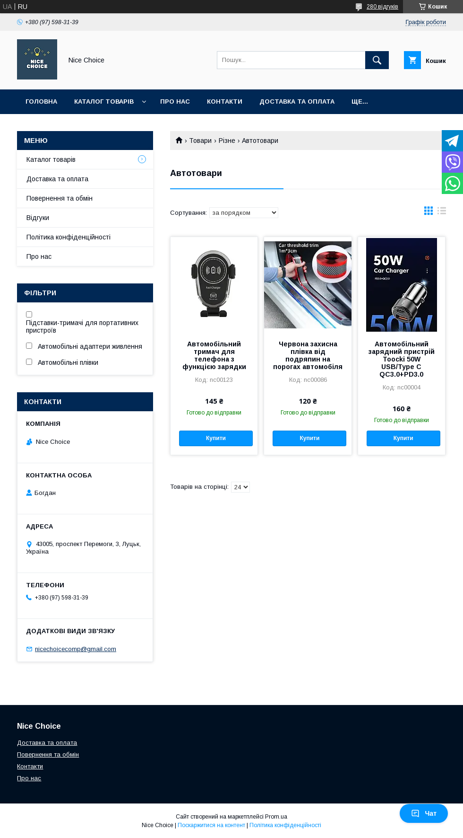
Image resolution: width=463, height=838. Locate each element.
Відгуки (37, 217)
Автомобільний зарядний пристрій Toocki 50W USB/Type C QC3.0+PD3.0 (402, 359)
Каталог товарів (104, 101)
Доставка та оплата (296, 101)
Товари (200, 140)
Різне (227, 140)
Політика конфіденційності (68, 237)
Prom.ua (276, 816)
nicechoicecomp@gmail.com (75, 649)
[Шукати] (377, 60)
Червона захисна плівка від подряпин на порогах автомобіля (308, 355)
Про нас (175, 101)
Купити (216, 438)
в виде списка (441, 213)
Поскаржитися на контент (211, 825)
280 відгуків (382, 6)
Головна (41, 101)
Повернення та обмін (59, 198)
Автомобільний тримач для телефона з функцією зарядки (214, 355)
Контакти (224, 101)
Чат (424, 813)
